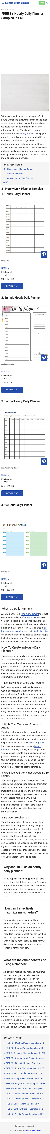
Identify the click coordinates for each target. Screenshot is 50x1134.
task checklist (41, 631)
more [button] (5, 182)
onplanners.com (7, 364)
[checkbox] (3, 2)
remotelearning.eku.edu (10, 468)
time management (30, 614)
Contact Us (19, 1126)
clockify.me (5, 572)
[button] (47, 2)
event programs (37, 742)
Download (12, 286)
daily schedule (32, 617)
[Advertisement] (25, 46)
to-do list (19, 631)
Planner (11, 9)
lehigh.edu (5, 261)
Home (3, 9)
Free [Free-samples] (42, 3)
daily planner (27, 133)
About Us (31, 1126)
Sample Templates (33, 1130)
